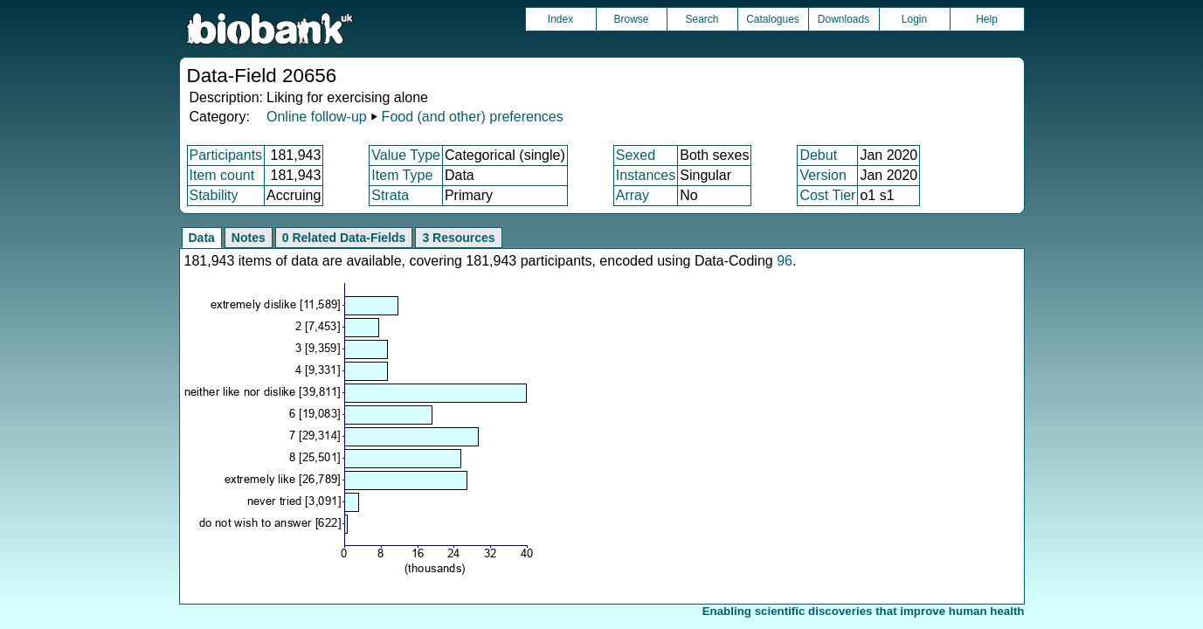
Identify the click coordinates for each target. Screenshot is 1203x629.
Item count (222, 175)
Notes (249, 238)
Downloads (843, 19)
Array (632, 195)
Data (202, 238)
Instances (645, 175)
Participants (226, 155)
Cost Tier (827, 195)
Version (822, 175)
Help (987, 19)
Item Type (401, 175)
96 (784, 260)
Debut (818, 155)
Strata (390, 195)
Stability (214, 195)
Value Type (405, 155)
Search (701, 19)
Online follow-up (316, 116)
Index (560, 19)
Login (914, 19)
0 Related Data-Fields (344, 238)
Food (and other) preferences (472, 116)
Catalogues (772, 19)
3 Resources (458, 238)
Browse (630, 19)
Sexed (635, 155)
